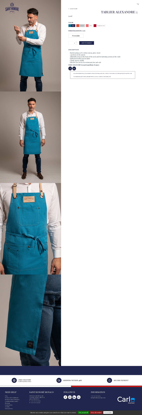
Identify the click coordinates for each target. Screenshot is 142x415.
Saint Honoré (12, 8)
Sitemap (7, 403)
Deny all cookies (96, 412)
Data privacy (9, 408)
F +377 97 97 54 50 (34, 402)
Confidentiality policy (11, 401)
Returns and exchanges (12, 399)
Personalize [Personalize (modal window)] (108, 412)
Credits (7, 406)
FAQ (6, 396)
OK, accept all (83, 412)
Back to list (72, 8)
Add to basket (87, 43)
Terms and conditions (11, 397)
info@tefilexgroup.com (98, 397)
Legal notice (9, 405)
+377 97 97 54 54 (96, 396)
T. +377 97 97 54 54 (34, 401)
